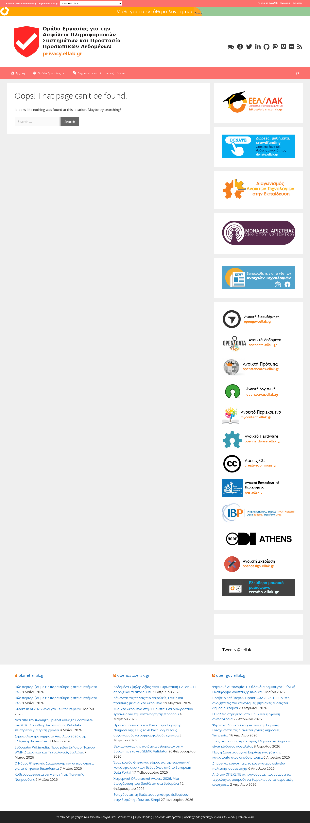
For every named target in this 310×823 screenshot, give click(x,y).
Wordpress (125, 817)
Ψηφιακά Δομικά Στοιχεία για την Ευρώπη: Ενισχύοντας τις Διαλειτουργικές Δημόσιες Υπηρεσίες (246, 730)
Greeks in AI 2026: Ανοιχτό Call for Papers (47, 709)
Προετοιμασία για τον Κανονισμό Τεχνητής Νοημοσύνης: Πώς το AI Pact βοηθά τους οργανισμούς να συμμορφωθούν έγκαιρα (147, 730)
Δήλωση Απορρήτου (168, 817)
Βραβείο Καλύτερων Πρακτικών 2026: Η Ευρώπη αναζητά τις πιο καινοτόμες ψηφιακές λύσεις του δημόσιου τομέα (250, 703)
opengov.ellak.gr (231, 675)
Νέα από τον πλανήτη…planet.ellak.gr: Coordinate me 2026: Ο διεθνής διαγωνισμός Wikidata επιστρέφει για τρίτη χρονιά (54, 725)
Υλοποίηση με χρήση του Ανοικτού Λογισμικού (86, 817)
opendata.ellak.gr (133, 675)
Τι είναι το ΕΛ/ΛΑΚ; (268, 3)
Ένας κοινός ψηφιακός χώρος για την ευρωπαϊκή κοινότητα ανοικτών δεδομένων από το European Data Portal (152, 767)
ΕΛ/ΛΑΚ (10, 3)
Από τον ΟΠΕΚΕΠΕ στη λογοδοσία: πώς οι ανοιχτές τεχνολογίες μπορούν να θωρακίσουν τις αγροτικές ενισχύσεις (252, 779)
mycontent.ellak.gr (48, 3)
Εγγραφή (285, 3)
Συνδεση (297, 3)
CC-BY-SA (228, 817)
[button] (65, 73)
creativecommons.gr (26, 3)
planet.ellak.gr (31, 675)
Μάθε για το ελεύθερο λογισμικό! (175, 11)
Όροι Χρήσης (143, 817)
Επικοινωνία (246, 817)
